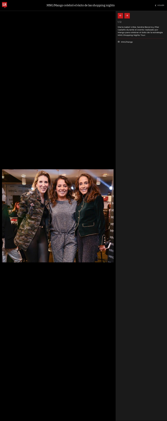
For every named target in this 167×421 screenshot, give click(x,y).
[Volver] (120, 15)
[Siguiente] (127, 15)
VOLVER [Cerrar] (159, 5)
